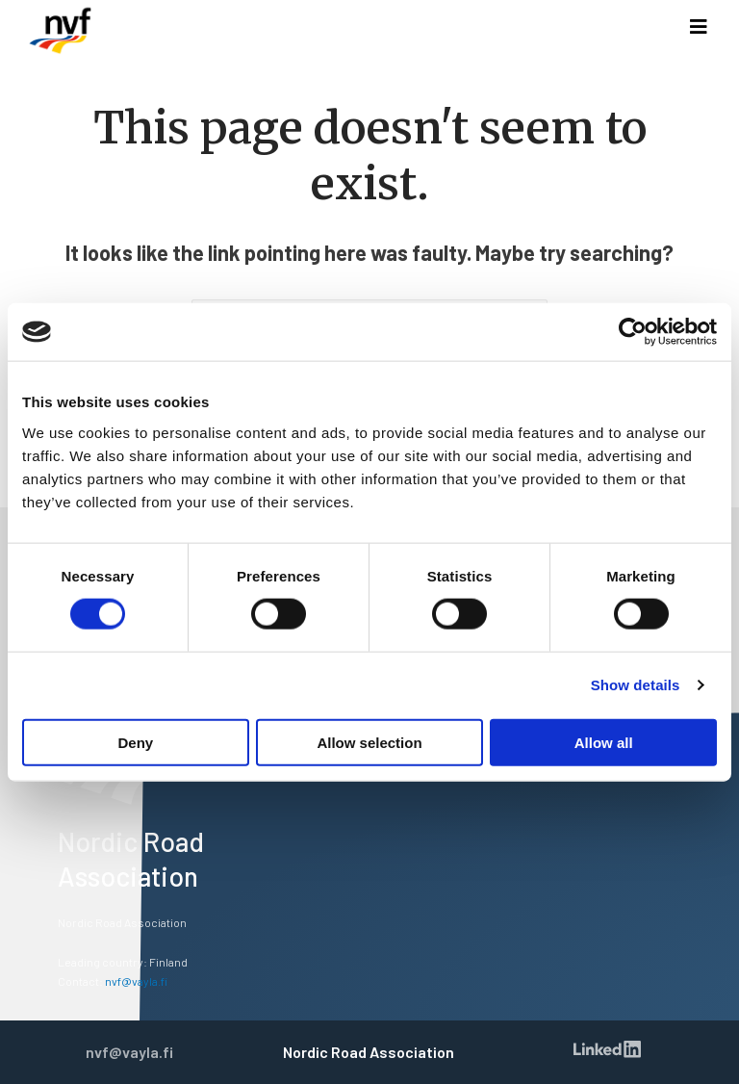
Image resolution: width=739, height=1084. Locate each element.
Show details (635, 685)
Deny (135, 742)
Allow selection (369, 742)
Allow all (603, 742)
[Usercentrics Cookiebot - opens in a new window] (632, 332)
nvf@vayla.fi (136, 981)
